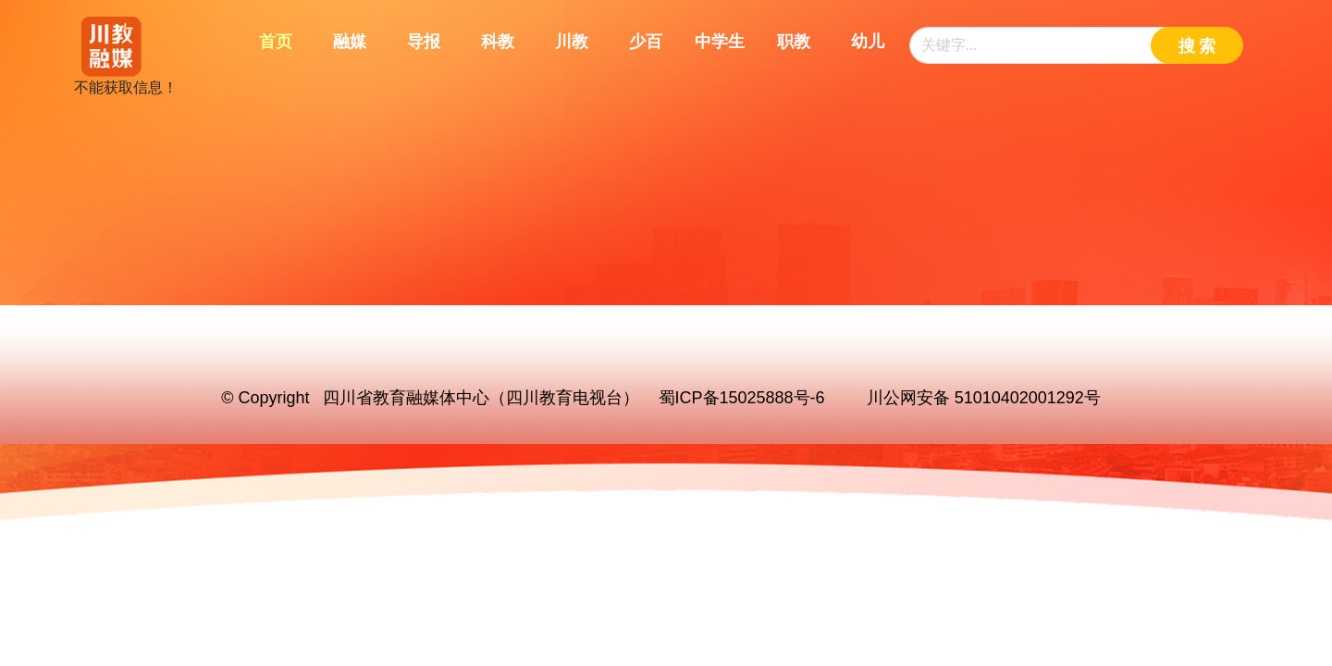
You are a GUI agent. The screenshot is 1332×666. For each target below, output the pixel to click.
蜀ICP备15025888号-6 (742, 397)
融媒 (349, 41)
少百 (645, 41)
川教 (571, 41)
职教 (793, 41)
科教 (497, 41)
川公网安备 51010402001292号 (984, 397)
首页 (275, 41)
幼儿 (867, 41)
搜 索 (1197, 46)
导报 (423, 41)
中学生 (720, 41)
